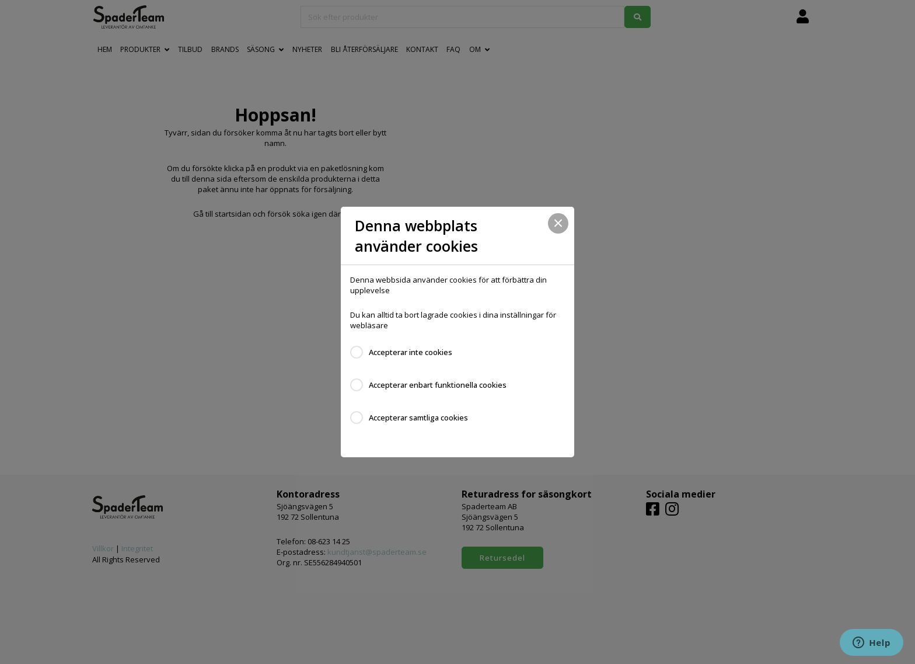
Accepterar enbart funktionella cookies (438, 385)
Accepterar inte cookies (410, 352)
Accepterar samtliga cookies (418, 417)
